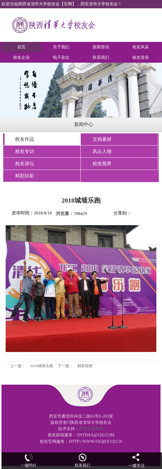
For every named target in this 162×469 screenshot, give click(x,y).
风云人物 (102, 151)
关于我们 (61, 47)
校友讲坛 (24, 163)
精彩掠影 (24, 175)
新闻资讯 (101, 47)
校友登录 (140, 57)
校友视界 (102, 163)
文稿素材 (102, 139)
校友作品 (24, 139)
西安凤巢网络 (91, 429)
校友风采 (140, 47)
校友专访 (24, 151)
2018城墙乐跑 (41, 366)
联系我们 (101, 57)
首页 (21, 47)
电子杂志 (61, 57)
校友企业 (21, 57)
